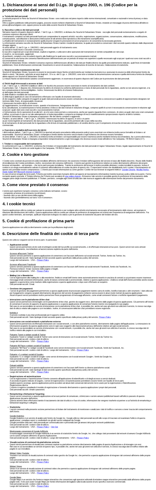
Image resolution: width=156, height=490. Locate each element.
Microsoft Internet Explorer (28, 172)
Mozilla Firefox (142, 170)
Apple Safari (7, 172)
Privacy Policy (43, 260)
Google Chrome (128, 170)
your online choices (73, 176)
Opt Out (54, 427)
